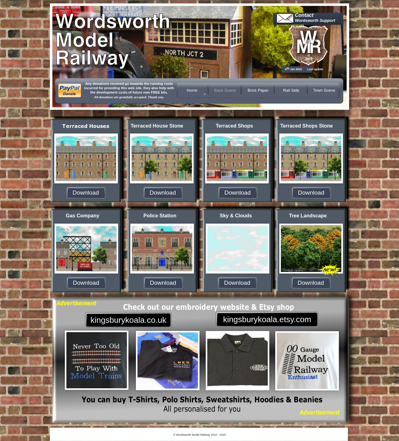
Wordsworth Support (315, 20)
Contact (304, 15)
